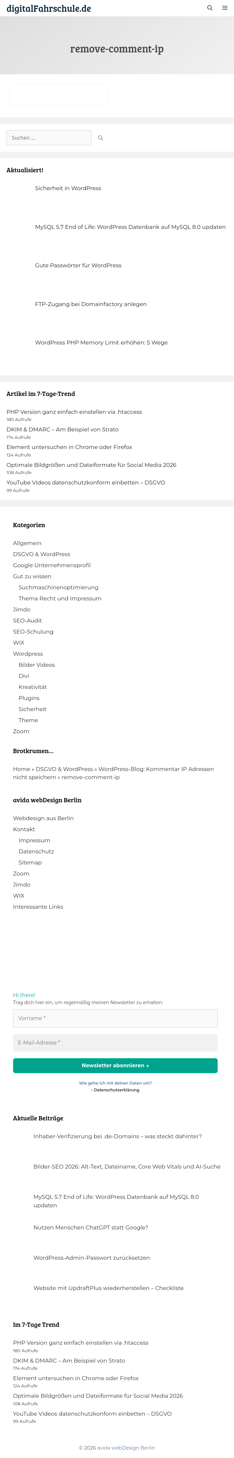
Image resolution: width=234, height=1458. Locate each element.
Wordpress (28, 654)
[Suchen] (100, 137)
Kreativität (33, 687)
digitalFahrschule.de (49, 8)
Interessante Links (38, 907)
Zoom (21, 731)
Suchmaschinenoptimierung (59, 587)
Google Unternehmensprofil (52, 565)
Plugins (29, 698)
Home (21, 769)
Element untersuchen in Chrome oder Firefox (69, 447)
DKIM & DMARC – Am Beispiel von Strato (62, 429)
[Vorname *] (115, 1018)
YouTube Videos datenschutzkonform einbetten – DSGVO (86, 482)
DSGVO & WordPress (41, 554)
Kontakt (24, 829)
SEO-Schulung (33, 631)
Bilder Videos (37, 665)
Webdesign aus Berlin (43, 818)
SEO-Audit (27, 620)
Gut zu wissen (32, 576)
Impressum (34, 840)
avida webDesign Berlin (126, 1448)
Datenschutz (36, 851)
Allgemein (27, 543)
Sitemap (30, 862)
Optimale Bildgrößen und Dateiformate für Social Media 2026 (91, 465)
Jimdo (21, 609)
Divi (24, 676)
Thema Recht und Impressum (60, 598)
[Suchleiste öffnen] (209, 8)
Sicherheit (33, 709)
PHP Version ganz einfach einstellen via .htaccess (74, 412)
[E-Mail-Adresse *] (115, 1043)
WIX (18, 642)
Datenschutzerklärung (116, 1089)
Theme (28, 720)
